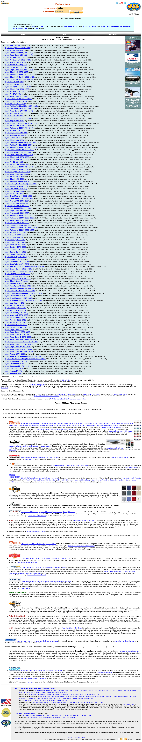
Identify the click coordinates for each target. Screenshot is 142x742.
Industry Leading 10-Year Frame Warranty (40, 717)
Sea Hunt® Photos (128, 704)
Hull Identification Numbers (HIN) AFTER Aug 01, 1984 (49, 702)
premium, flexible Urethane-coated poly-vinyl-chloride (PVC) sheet (35, 670)
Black (54, 480)
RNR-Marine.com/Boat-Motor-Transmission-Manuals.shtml (68, 399)
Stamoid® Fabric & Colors (89, 690)
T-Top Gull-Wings (90, 694)
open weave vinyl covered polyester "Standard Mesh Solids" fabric (31, 641)
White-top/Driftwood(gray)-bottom (85, 480)
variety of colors (29, 459)
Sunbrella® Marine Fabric (43, 690)
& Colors (54, 690)
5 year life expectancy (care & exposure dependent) (30, 678)
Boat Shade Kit (131, 99)
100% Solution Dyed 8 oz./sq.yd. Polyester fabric (30, 567)
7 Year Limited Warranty (23, 588)
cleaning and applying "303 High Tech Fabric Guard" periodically (56, 429)
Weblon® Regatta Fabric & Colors (68, 690)
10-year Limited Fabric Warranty (111, 427)
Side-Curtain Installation (120, 696)
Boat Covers (66, 394)
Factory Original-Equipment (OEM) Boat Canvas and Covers (35, 688)
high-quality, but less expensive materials (46, 396)
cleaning (29, 682)
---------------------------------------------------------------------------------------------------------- (70, 8)
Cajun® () (13, 45)
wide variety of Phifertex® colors (124, 641)
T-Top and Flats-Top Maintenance (33, 715)
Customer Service (79, 737)
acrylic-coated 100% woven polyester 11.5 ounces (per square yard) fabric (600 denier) (42, 512)
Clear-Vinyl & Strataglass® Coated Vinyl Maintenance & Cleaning (47, 692)
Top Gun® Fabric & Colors (107, 690)
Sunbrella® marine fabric (119, 394)
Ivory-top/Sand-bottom (122, 480)
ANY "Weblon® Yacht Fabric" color (33, 480)
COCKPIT (41, 26)
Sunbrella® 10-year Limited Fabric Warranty (81, 546)
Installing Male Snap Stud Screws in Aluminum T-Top (44, 698)
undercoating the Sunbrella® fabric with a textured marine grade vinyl (30, 446)
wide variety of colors (111, 425)
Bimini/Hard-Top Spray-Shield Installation (98, 696)
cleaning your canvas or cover (36, 531)
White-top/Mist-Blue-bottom (65, 480)
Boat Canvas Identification (37, 694)
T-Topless (18, 713)
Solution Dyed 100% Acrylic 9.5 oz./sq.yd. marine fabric (32, 544)
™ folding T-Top (37, 385)
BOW (33, 26)
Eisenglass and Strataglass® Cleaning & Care (54, 700)
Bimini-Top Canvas (53, 694)
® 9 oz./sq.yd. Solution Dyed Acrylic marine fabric (69, 465)
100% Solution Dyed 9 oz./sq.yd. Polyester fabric (30, 558)
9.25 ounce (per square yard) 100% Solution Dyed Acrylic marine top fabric (38, 423)
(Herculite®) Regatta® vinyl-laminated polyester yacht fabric (33, 478)
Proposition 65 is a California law (84, 520)
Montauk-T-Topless (30, 713)
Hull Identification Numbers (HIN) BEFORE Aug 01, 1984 (85, 702)
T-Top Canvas (65, 694)
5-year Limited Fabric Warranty (119, 457)
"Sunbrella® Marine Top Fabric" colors (120, 431)
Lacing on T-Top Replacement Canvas (52, 696)
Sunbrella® (4, 388)
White (47, 480)
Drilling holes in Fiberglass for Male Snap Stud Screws (78, 698)
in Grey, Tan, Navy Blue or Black (62, 558)
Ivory (50, 480)
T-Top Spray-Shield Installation (75, 696)
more (98, 694)
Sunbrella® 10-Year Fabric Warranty (64, 717)
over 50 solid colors (131, 467)
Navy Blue (57, 567)
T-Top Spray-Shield (77, 694)
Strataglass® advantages (104, 672)
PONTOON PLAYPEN (70, 26)
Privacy (69, 737)
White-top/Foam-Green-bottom (105, 480)
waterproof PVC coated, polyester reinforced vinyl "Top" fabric (34, 457)
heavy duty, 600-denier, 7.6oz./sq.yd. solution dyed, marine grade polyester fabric (40, 581)
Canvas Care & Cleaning (30, 700)
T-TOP (36, 28)
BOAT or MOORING (89, 26)
